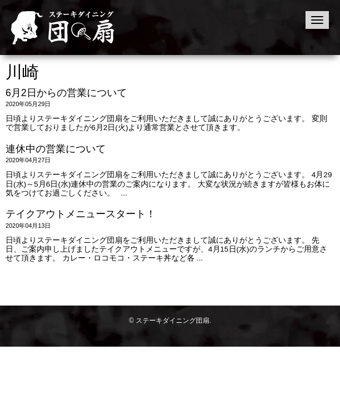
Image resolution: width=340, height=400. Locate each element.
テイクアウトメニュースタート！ (81, 213)
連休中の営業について (56, 148)
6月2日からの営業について (66, 92)
